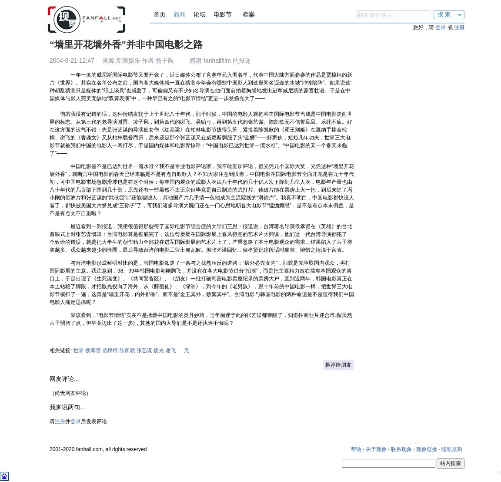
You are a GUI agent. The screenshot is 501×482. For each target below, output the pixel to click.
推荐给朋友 (338, 365)
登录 (440, 27)
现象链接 (426, 449)
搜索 (445, 14)
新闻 (180, 14)
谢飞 (171, 350)
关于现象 (376, 449)
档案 (249, 14)
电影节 (223, 14)
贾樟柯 (110, 350)
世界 (78, 350)
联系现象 (401, 449)
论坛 (200, 14)
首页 (160, 14)
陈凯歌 (127, 350)
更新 (344, 449)
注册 (459, 27)
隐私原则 (451, 449)
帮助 (356, 449)
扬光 (159, 350)
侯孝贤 (93, 350)
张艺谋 (144, 350)
